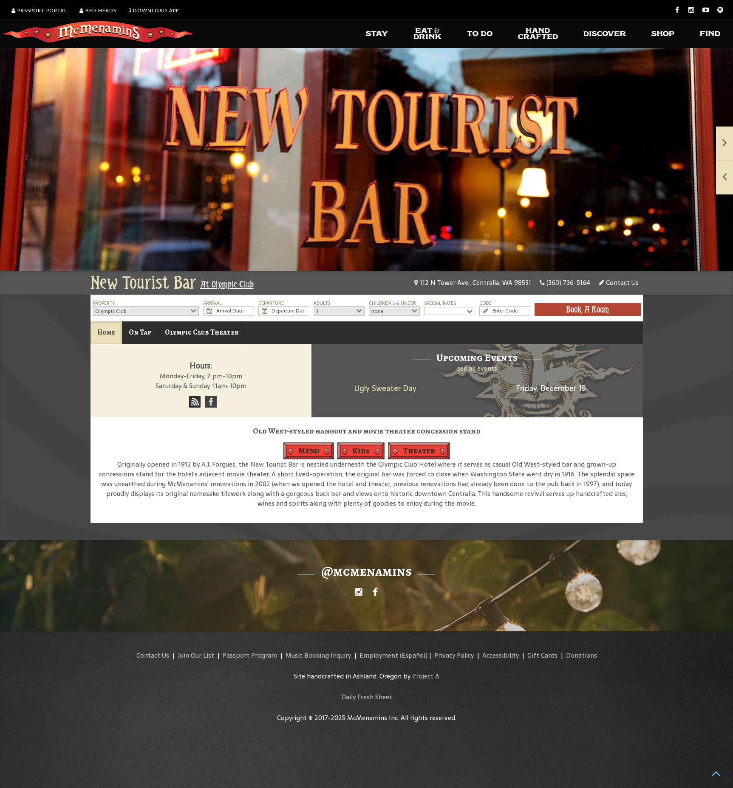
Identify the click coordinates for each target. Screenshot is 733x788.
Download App (154, 10)
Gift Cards (542, 655)
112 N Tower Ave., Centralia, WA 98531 (472, 282)
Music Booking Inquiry (318, 655)
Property (104, 303)
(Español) (413, 655)
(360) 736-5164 (565, 282)
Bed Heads (97, 10)
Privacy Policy (454, 655)
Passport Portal (39, 10)
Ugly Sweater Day (385, 388)
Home (106, 332)
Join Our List (196, 655)
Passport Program (250, 655)
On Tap (140, 332)
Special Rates (440, 303)
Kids (361, 450)
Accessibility (500, 655)
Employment (378, 655)
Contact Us (619, 282)
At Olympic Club (227, 284)
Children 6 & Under (392, 303)
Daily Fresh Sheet (366, 697)
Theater (419, 450)
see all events (477, 368)
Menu (308, 450)
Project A (425, 676)
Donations (581, 655)
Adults (322, 303)
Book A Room (587, 309)
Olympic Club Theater (201, 332)
